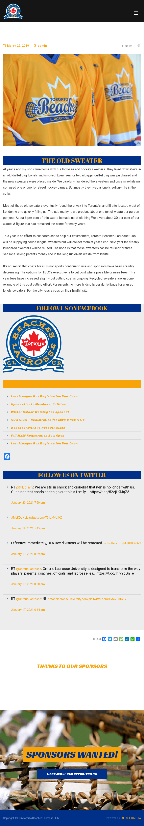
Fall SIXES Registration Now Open (37, 435)
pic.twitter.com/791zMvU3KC (44, 517)
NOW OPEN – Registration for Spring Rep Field (48, 420)
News (129, 45)
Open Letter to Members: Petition (38, 404)
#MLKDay (17, 517)
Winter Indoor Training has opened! (40, 412)
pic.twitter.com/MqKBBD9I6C (122, 543)
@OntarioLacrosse (28, 569)
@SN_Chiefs (24, 487)
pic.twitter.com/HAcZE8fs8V (107, 599)
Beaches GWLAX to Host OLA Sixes (38, 427)
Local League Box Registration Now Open (44, 396)
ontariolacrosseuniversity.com (68, 599)
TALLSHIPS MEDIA (130, 818)
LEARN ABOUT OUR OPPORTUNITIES (72, 774)
